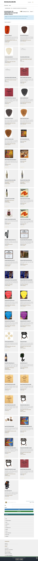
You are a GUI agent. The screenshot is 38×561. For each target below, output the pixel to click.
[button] (6, 44)
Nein (21, 559)
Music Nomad (8, 369)
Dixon (8, 432)
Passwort (6, 507)
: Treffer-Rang (26, 11)
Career (23, 368)
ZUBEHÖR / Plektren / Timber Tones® (11, 61)
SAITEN (6, 522)
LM (7, 245)
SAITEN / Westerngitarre (9, 284)
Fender (23, 224)
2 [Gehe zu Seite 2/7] (7, 502)
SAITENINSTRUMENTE (8, 520)
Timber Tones (8, 62)
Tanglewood (8, 183)
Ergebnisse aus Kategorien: (8, 22)
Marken (10, 5)
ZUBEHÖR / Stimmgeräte (25, 367)
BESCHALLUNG (7, 534)
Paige (8, 81)
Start (11, 8)
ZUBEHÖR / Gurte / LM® (9, 244)
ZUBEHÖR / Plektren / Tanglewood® (11, 325)
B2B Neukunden (19, 511)
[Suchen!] (33, 2)
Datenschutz (6, 544)
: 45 (31, 11)
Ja (17, 559)
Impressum (6, 543)
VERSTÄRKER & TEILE (8, 527)
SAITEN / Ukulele (9, 102)
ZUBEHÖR (6, 529)
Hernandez (24, 245)
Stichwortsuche (6, 5)
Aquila (8, 103)
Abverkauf (6, 536)
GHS (23, 142)
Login (5, 505)
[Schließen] (37, 558)
